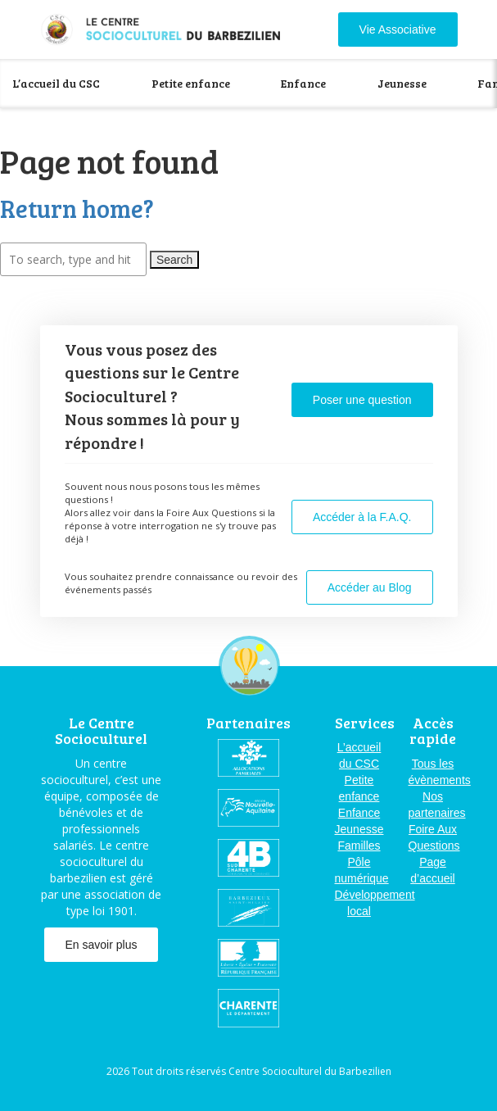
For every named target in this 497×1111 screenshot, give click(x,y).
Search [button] (174, 259)
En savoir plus (102, 944)
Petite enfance (190, 83)
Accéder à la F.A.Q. (362, 517)
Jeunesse (402, 83)
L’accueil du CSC (56, 83)
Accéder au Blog (370, 587)
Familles (358, 845)
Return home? (77, 208)
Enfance (303, 83)
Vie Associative (397, 29)
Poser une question (362, 399)
